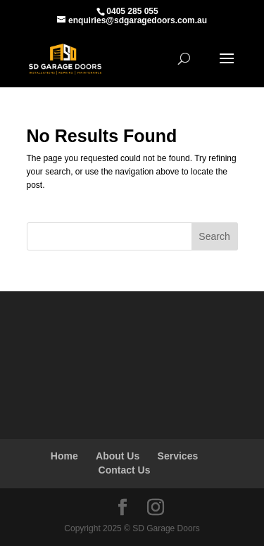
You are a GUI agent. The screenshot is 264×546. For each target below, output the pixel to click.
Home (64, 456)
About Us (117, 456)
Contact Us (125, 470)
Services (178, 456)
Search (214, 236)
